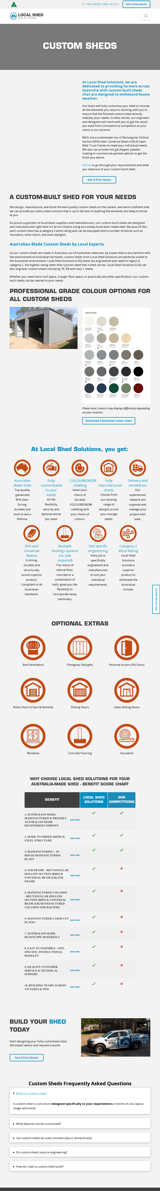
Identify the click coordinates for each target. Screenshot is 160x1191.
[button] (146, 16)
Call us (86, 165)
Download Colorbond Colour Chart (109, 421)
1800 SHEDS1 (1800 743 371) (102, 4)
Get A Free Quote (156, 599)
